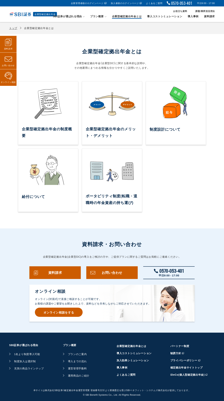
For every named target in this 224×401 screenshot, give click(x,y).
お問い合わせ (112, 272)
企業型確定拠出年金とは (127, 16)
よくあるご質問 (154, 3)
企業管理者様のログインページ (87, 3)
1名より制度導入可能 (27, 354)
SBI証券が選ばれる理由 (67, 16)
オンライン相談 (8, 82)
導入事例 (193, 16)
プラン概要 (97, 16)
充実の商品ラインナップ (29, 368)
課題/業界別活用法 (205, 11)
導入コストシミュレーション (164, 16)
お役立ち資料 (180, 11)
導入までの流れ (77, 361)
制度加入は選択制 (25, 361)
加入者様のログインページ (125, 3)
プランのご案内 (77, 354)
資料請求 (209, 16)
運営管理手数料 (77, 368)
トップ (13, 28)
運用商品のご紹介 (79, 375)
